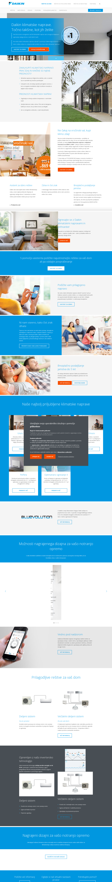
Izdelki (30, 10)
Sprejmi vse (35, 456)
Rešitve (12, 10)
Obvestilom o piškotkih (65, 452)
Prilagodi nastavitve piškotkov (66, 456)
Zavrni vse (49, 456)
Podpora (38, 10)
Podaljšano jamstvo (50, 10)
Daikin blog (63, 10)
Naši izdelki (21, 10)
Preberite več (15, 205)
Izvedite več (79, 205)
